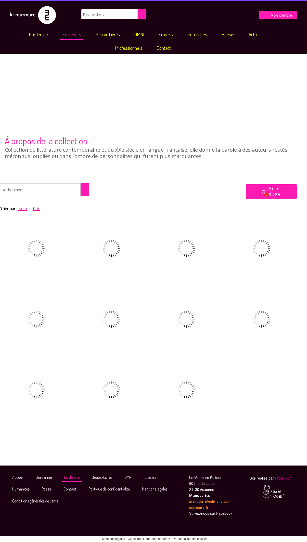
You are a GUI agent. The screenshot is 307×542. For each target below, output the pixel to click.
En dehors (71, 34)
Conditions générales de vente (35, 501)
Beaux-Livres (108, 34)
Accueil (17, 477)
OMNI (139, 34)
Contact (164, 48)
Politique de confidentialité (109, 489)
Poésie (228, 34)
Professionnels (128, 48)
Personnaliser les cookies (190, 539)
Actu (253, 34)
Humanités (197, 34)
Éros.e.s (166, 34)
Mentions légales (154, 489)
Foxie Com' (284, 478)
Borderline (38, 34)
